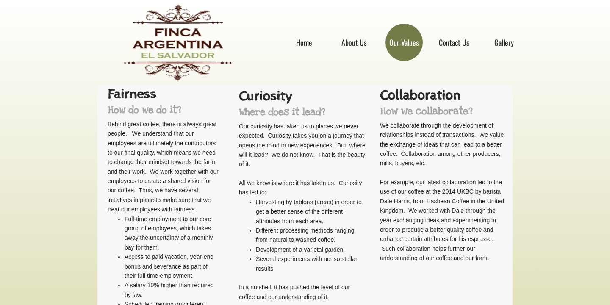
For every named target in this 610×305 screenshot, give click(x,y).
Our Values (404, 42)
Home (304, 42)
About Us (354, 42)
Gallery (504, 42)
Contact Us (454, 42)
